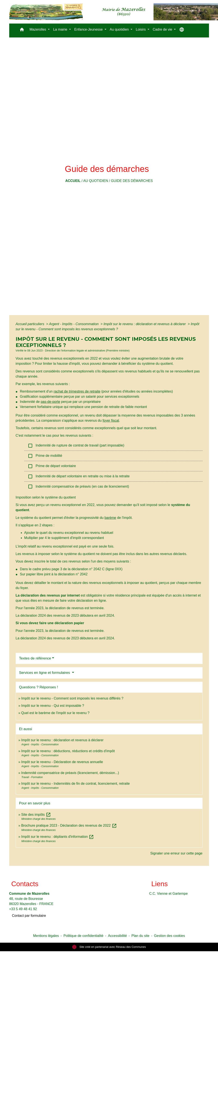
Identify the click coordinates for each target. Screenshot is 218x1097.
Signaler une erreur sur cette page (176, 853)
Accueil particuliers (30, 324)
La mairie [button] (60, 29)
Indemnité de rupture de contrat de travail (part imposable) (76, 445)
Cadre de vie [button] (163, 29)
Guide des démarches (132, 181)
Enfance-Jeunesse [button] (89, 29)
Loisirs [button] (141, 29)
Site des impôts (36, 814)
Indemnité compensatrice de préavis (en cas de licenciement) (78, 486)
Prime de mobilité (45, 455)
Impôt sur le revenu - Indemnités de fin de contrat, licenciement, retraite (75, 783)
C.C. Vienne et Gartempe (168, 893)
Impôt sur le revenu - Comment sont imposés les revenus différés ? (72, 698)
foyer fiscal (111, 420)
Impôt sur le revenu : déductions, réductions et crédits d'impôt (68, 751)
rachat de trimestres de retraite (76, 391)
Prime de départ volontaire (52, 466)
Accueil (73, 181)
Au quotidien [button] (120, 29)
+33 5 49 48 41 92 (23, 909)
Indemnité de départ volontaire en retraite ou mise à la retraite (79, 476)
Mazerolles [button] (38, 29)
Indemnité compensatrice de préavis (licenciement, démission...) (70, 773)
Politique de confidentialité (83, 936)
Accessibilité (117, 936)
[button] (22, 30)
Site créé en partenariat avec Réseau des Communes (109, 946)
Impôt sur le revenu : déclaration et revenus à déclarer (145, 324)
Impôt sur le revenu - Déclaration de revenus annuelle (62, 762)
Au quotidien (95, 181)
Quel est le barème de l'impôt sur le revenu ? (55, 713)
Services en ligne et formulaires (45, 673)
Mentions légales (46, 936)
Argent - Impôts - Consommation (74, 324)
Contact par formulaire (29, 915)
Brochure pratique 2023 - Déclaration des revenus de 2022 (69, 825)
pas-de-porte (50, 401)
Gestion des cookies (169, 936)
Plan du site (140, 936)
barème (110, 517)
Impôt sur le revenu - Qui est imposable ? (52, 705)
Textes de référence (35, 658)
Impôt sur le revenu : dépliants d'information (57, 836)
